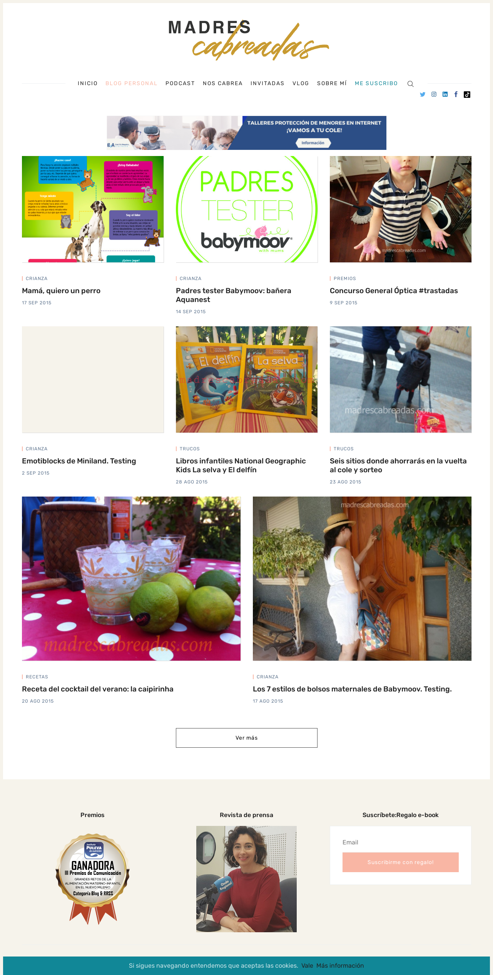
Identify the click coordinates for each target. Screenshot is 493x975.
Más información (340, 965)
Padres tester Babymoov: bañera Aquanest (233, 295)
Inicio (88, 83)
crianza (37, 278)
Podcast (180, 83)
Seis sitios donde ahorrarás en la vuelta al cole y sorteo (398, 465)
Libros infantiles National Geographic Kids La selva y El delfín (241, 465)
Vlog (300, 83)
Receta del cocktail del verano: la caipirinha (98, 689)
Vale (307, 965)
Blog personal (131, 83)
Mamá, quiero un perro (61, 290)
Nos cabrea (223, 83)
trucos (190, 448)
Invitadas (268, 83)
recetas (37, 677)
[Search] (410, 83)
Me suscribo (376, 83)
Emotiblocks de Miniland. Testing (79, 460)
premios (345, 278)
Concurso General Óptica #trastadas (394, 290)
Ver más (247, 738)
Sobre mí (332, 83)
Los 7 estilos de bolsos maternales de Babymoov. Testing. (352, 689)
